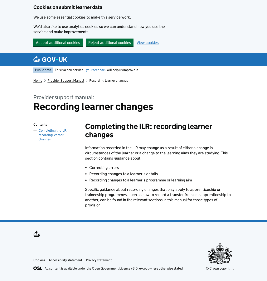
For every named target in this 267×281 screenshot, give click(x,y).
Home (37, 80)
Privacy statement (99, 260)
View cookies (148, 43)
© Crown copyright (220, 268)
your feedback (96, 70)
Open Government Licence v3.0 (115, 268)
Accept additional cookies (58, 42)
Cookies (39, 260)
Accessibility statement (65, 260)
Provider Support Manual (66, 80)
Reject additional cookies (109, 42)
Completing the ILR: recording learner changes (53, 135)
